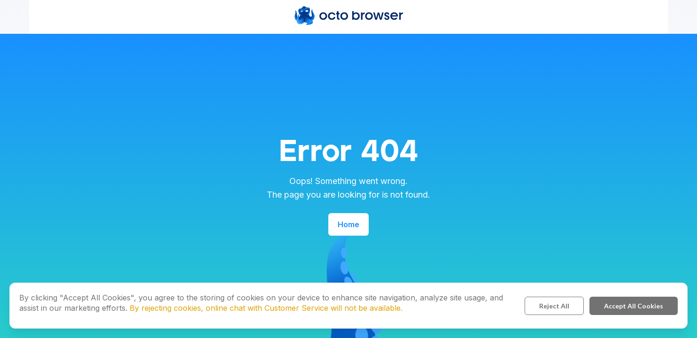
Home (348, 224)
